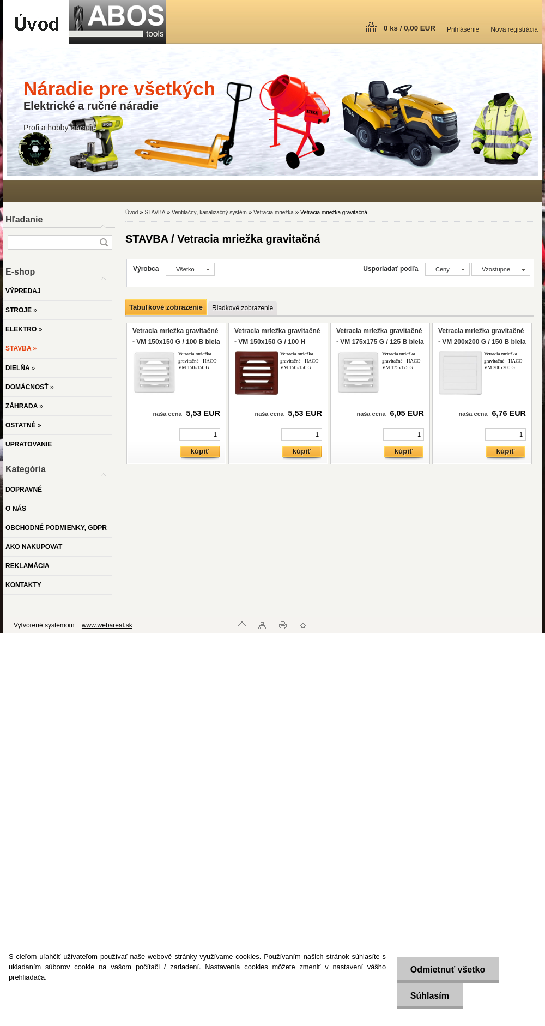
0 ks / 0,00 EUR (409, 28)
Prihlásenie (463, 29)
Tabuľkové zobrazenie (166, 307)
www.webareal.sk (107, 625)
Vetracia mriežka (273, 212)
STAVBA (154, 212)
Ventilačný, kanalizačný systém (209, 212)
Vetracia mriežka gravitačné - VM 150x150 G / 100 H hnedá (277, 341)
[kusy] (199, 434)
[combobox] (447, 269)
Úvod (131, 212)
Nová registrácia (514, 29)
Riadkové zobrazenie (242, 308)
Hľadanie (24, 219)
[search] (103, 242)
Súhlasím (429, 995)
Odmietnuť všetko (447, 969)
